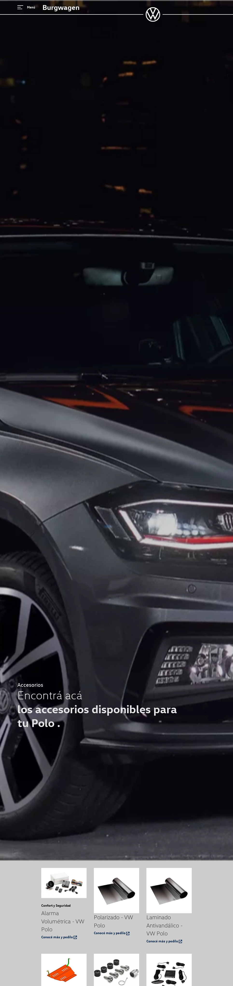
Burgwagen (61, 7)
